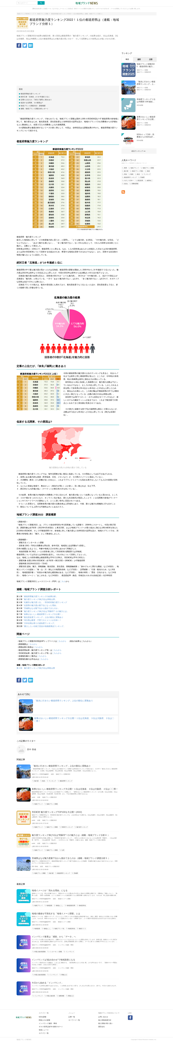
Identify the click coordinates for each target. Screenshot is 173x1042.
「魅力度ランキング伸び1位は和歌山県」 (39, 599)
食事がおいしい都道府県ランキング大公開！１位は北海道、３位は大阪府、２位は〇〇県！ (75, 789)
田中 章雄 (31, 749)
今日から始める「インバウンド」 (47, 983)
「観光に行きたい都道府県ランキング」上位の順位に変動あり (63, 700)
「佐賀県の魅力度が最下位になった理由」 (40, 605)
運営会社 (101, 1027)
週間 (139, 59)
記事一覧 (71, 1017)
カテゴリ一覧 (44, 1033)
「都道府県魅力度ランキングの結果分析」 (40, 596)
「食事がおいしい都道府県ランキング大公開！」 (42, 614)
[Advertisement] (68, 67)
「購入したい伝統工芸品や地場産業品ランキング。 (43, 626)
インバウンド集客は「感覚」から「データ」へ (54, 936)
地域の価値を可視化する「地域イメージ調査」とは (56, 913)
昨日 (127, 59)
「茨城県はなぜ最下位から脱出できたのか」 (41, 608)
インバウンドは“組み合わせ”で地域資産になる (53, 960)
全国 (52, 774)
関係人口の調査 (44, 1020)
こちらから (61, 641)
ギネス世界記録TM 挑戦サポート (51, 1027)
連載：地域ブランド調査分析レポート (34, 109)
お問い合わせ (103, 1017)
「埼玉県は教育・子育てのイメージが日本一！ (41, 620)
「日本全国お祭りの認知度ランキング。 (39, 623)
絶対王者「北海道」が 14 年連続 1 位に (35, 97)
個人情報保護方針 (104, 1020)
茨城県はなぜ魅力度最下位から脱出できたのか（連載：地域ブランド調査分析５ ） (71, 858)
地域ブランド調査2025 (144, 72)
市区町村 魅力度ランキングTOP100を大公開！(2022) (57, 812)
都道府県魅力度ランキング (30, 94)
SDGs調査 (140, 105)
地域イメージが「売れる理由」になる (50, 890)
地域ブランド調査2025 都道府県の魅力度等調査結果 (146, 65)
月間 (150, 59)
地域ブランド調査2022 (63, 774)
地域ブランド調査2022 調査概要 (33, 106)
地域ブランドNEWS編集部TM (41, 899)
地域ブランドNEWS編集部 (40, 774)
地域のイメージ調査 (64, 899)
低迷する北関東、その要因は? (32, 103)
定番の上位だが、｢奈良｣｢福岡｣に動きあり (36, 100)
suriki (33, 797)
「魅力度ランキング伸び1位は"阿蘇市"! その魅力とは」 (45, 611)
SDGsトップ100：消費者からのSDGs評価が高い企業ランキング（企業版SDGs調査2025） (146, 135)
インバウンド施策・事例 (65, 945)
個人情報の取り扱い (105, 1023)
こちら (63, 581)
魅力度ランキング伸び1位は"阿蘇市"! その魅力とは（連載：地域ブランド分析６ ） (71, 835)
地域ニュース (44, 1030)
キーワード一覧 (74, 1020)
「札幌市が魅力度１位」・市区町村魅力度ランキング (44, 602)
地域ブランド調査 (142, 70)
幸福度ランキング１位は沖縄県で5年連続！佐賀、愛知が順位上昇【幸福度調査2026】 (146, 100)
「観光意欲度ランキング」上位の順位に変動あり (42, 617)
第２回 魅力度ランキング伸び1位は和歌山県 (36, 668)
